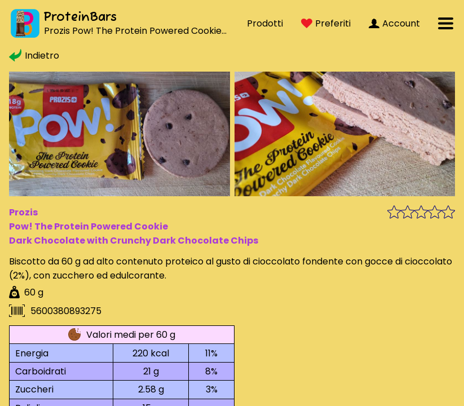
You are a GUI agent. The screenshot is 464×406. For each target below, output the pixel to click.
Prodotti (265, 23)
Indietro (34, 55)
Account (394, 23)
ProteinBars (80, 17)
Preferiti (326, 23)
